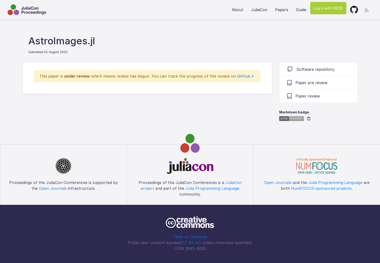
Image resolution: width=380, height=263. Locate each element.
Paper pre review (307, 82)
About (237, 9)
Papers (281, 9)
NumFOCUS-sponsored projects (321, 188)
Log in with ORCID (328, 8)
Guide (301, 9)
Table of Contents (190, 236)
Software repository (310, 69)
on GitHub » (242, 76)
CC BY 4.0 (191, 242)
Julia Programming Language (212, 188)
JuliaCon (259, 9)
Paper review (303, 96)
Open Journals (53, 188)
